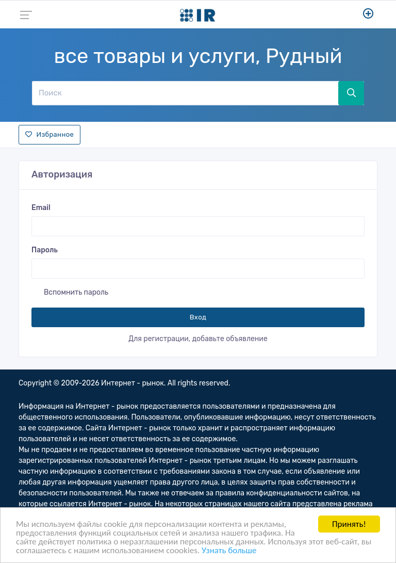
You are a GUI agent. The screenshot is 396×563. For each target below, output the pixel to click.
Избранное (49, 134)
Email (41, 207)
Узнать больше (229, 550)
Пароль (44, 250)
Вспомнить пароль (76, 292)
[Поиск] (185, 93)
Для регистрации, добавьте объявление (198, 338)
